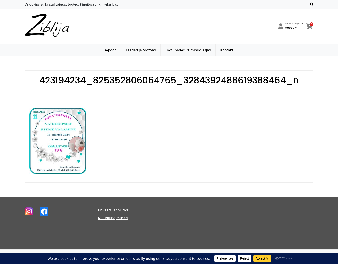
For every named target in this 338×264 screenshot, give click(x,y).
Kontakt (226, 50)
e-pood (111, 50)
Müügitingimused (113, 217)
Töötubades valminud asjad (188, 50)
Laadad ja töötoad (141, 50)
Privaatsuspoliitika (113, 210)
